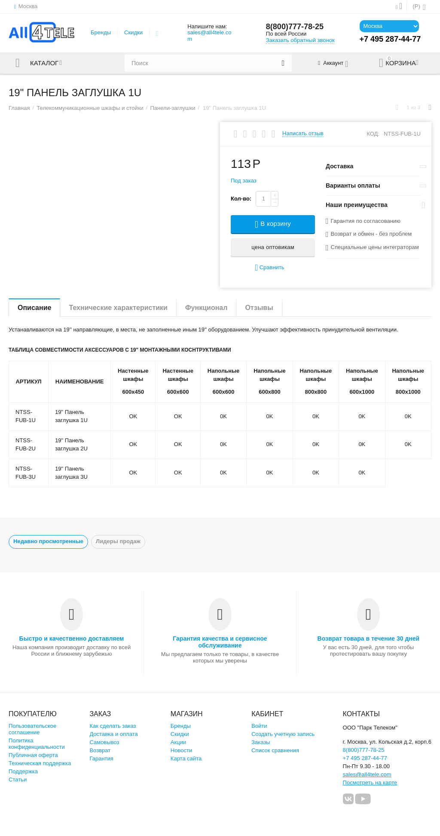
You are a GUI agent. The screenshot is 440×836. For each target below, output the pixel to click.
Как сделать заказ (112, 726)
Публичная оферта (33, 755)
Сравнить (269, 268)
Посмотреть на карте (370, 782)
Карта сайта (186, 758)
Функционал (206, 307)
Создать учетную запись (283, 734)
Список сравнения (275, 750)
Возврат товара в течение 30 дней (369, 638)
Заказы (260, 742)
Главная (19, 108)
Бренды (101, 32)
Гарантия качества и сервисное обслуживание (220, 642)
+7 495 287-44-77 (365, 758)
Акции (178, 742)
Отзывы (259, 307)
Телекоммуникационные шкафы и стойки (90, 108)
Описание (34, 307)
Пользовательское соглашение (32, 729)
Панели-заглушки (172, 108)
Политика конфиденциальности (37, 743)
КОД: (373, 134)
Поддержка (23, 771)
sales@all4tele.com (209, 35)
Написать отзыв (303, 134)
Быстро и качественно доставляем (71, 638)
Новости (181, 750)
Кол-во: (241, 198)
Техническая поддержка (40, 763)
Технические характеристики (118, 307)
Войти (259, 726)
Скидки (133, 32)
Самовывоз (104, 742)
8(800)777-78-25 (295, 26)
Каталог (44, 63)
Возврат (99, 750)
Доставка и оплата (113, 734)
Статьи (18, 779)
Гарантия (101, 758)
